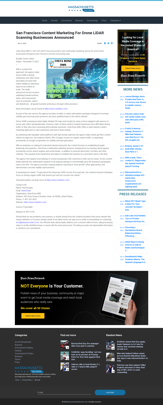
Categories (115, 20)
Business (79, 20)
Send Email (26, 190)
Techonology (92, 20)
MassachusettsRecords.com (78, 402)
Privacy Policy (27, 380)
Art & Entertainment (23, 342)
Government (66, 20)
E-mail (40, 392)
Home (45, 20)
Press (104, 20)
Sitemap (37, 380)
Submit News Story (132, 68)
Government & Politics (24, 353)
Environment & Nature (24, 347)
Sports (18, 359)
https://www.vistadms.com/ (56, 109)
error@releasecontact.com (27, 222)
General (54, 20)
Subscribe (110, 393)
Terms (17, 380)
